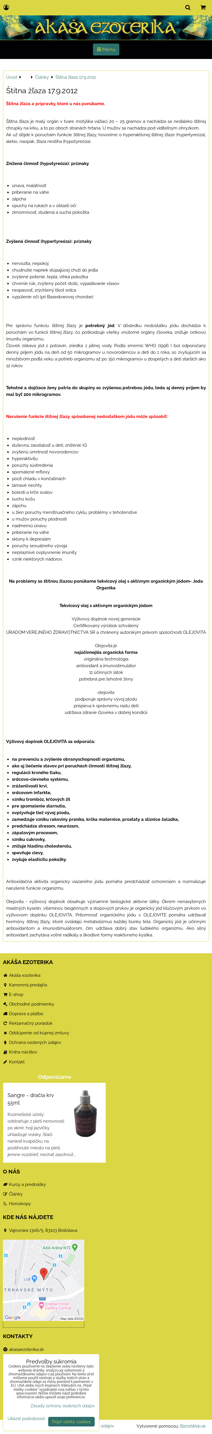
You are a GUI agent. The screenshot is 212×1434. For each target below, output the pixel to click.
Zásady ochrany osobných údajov (62, 1405)
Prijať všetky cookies (71, 1421)
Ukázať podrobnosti (26, 1418)
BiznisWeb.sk (193, 1426)
